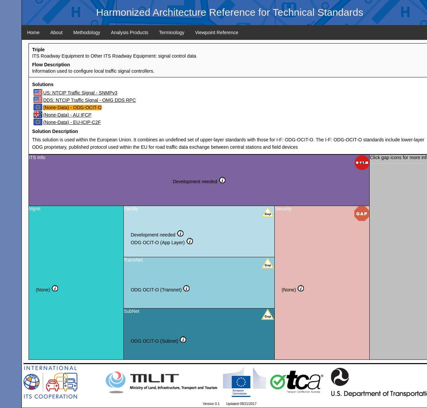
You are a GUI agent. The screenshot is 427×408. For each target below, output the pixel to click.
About (56, 32)
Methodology (86, 32)
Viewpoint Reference (216, 32)
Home (33, 32)
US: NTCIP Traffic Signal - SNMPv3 (80, 92)
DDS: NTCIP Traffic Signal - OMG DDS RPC (89, 100)
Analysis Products (129, 32)
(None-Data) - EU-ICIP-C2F (72, 122)
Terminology (171, 32)
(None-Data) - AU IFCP (67, 115)
